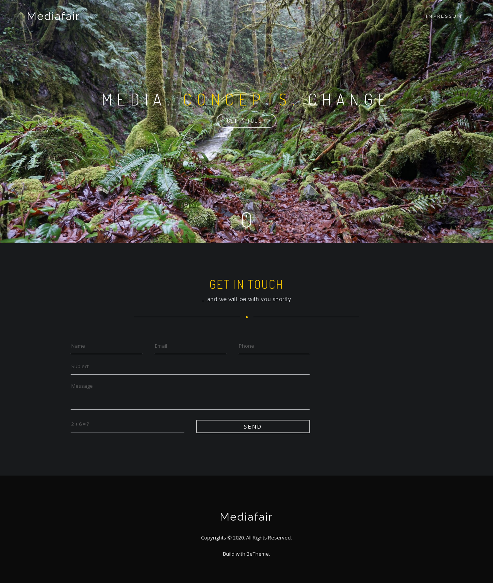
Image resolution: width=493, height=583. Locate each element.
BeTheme (257, 553)
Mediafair (53, 16)
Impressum (444, 16)
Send (253, 426)
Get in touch (246, 120)
